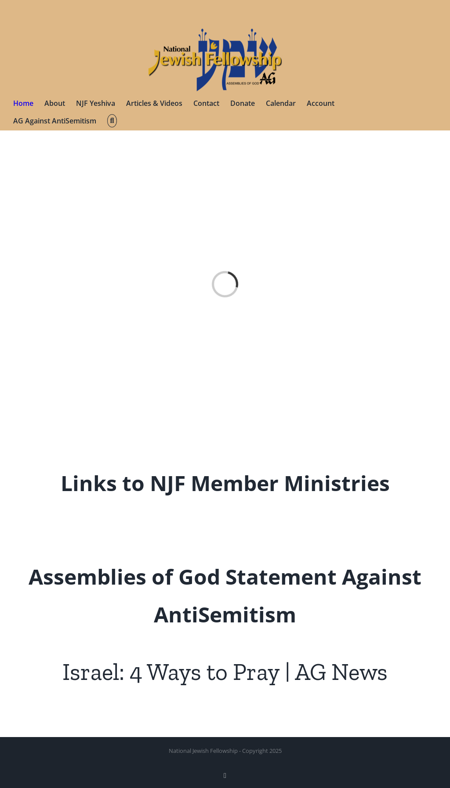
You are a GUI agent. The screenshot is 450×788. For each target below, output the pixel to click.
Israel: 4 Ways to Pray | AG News (225, 672)
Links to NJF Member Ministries (225, 483)
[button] (112, 121)
